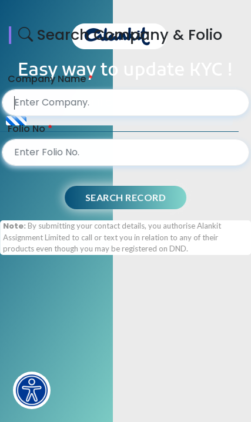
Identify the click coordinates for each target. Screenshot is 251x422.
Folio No (31, 128)
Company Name (51, 79)
